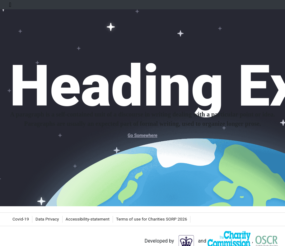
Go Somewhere (142, 135)
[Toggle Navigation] (10, 4)
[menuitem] (20, 219)
